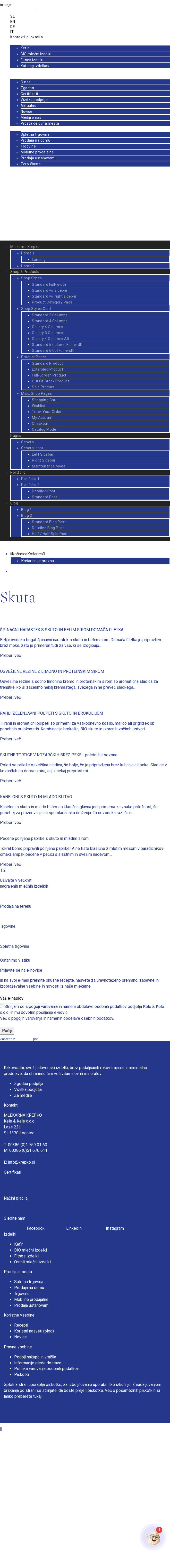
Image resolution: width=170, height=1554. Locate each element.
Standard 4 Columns (49, 321)
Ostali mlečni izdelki (32, 1261)
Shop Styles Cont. (36, 309)
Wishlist (38, 406)
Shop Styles (31, 278)
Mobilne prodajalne (37, 152)
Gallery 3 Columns (47, 333)
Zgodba (27, 88)
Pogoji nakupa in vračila (35, 1357)
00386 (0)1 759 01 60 (27, 1144)
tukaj (37, 1396)
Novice (26, 111)
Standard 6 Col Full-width (54, 350)
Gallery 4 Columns (47, 327)
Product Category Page (52, 302)
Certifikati (29, 94)
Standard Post (44, 497)
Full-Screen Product (49, 375)
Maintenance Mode (48, 466)
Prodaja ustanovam (38, 158)
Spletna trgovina (35, 134)
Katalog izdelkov (35, 66)
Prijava (16, 233)
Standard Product (47, 363)
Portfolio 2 (30, 485)
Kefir (25, 48)
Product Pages (34, 357)
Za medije (23, 1095)
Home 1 (28, 253)
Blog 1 (26, 510)
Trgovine (28, 146)
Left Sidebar (43, 454)
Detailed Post (43, 491)
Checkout (40, 423)
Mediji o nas (31, 117)
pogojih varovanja (26, 1018)
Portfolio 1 (30, 479)
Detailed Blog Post (48, 528)
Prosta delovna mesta (40, 123)
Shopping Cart (44, 400)
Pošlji (7, 1030)
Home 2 (28, 266)
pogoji (43, 1039)
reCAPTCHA (24, 1039)
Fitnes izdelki (32, 60)
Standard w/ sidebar (50, 290)
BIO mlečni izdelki (36, 54)
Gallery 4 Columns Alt (50, 339)
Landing (39, 260)
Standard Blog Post (49, 522)
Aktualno (28, 106)
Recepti (21, 1325)
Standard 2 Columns (49, 315)
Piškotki (21, 1374)
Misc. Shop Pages (36, 393)
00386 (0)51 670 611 (28, 1150)
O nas (26, 82)
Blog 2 (26, 515)
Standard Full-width (49, 284)
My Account (42, 418)
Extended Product (47, 369)
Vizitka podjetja (34, 100)
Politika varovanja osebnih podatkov (46, 1368)
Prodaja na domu (35, 140)
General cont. (32, 448)
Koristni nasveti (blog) (34, 1331)
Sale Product (43, 387)
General (28, 442)
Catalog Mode (44, 429)
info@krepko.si (21, 1162)
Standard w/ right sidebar (54, 296)
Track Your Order (47, 412)
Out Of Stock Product (50, 381)
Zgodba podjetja (28, 1083)
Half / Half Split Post (49, 534)
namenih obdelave (63, 1018)
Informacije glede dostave (37, 1362)
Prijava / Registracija (28, 205)
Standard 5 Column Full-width (57, 345)
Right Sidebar (44, 460)
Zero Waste (31, 164)
